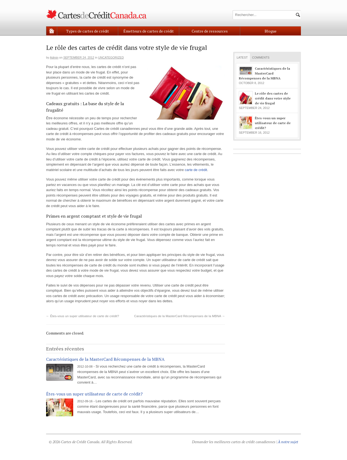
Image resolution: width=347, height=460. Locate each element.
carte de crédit (196, 170)
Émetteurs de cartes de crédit (148, 31)
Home (51, 31)
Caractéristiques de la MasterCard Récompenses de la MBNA (179, 316)
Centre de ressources (210, 31)
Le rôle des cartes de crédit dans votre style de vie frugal (273, 98)
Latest (242, 57)
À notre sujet (288, 441)
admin (54, 57)
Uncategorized (111, 57)
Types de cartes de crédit (87, 31)
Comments (260, 57)
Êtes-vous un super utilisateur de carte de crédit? (82, 316)
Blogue (271, 31)
